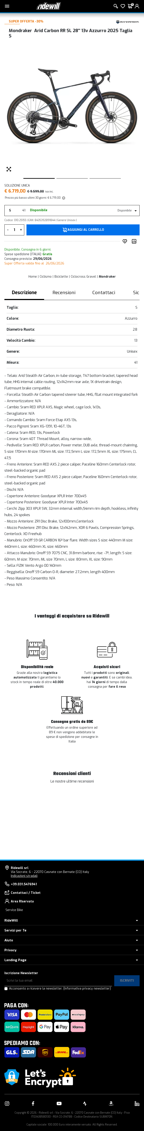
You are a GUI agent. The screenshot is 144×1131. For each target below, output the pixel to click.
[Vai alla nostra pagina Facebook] (33, 1103)
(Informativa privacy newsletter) (87, 988)
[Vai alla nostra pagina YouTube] (59, 1103)
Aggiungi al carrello (85, 229)
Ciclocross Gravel (83, 277)
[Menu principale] (7, 6)
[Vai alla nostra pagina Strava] (85, 1103)
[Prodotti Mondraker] (127, 21)
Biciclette (61, 277)
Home (32, 277)
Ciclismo (46, 277)
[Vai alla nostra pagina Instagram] (7, 1103)
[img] (63, 198)
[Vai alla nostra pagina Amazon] (111, 1103)
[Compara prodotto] (135, 241)
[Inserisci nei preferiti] (125, 241)
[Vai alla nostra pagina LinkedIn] (137, 1103)
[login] (137, 6)
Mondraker (107, 277)
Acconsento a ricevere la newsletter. (60, 988)
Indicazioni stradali (24, 876)
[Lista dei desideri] (122, 6)
